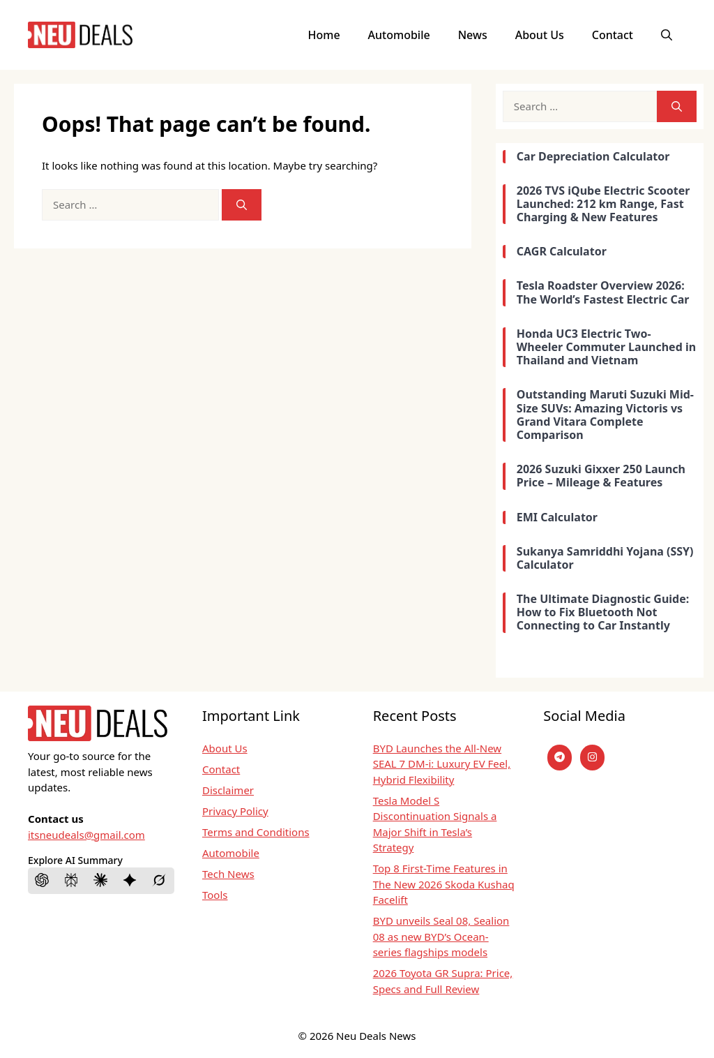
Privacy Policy (235, 811)
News (472, 35)
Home (324, 35)
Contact (612, 35)
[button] (666, 35)
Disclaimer (228, 790)
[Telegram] (559, 757)
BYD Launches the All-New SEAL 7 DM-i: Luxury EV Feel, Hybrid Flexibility (442, 764)
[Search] (241, 205)
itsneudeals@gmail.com (86, 835)
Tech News (228, 874)
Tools (215, 895)
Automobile (399, 35)
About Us (539, 35)
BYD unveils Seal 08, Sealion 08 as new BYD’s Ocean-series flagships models (441, 936)
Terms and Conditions (256, 832)
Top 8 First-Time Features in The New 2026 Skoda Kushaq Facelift (444, 884)
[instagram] (592, 757)
